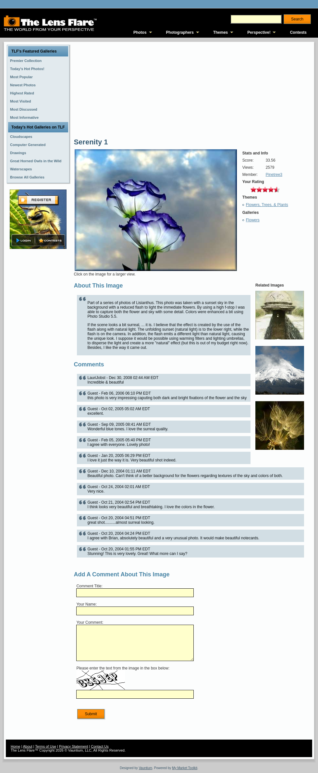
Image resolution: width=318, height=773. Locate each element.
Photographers (180, 32)
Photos (140, 32)
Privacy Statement (73, 746)
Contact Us (99, 746)
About (27, 746)
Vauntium (146, 768)
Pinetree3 (274, 174)
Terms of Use (45, 746)
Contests (298, 32)
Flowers (253, 220)
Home (15, 746)
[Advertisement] (38, 352)
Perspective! (258, 32)
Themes (220, 32)
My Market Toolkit (184, 768)
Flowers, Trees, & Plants (267, 204)
